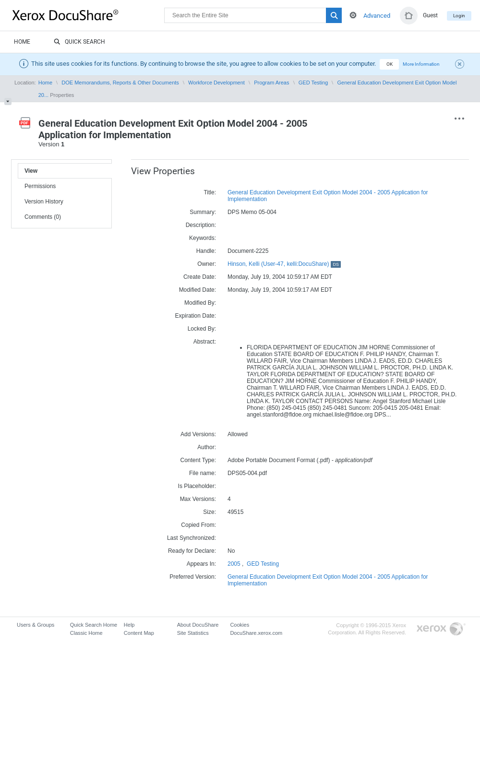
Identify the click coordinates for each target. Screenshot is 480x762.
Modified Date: (197, 289)
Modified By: (200, 302)
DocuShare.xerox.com (256, 633)
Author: (206, 447)
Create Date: (199, 277)
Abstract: (204, 341)
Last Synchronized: (191, 538)
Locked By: (202, 328)
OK (389, 64)
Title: (210, 192)
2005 (234, 563)
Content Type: (198, 460)
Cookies (239, 625)
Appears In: (201, 563)
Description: (201, 225)
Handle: (206, 251)
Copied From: (198, 525)
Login (459, 15)
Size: (209, 512)
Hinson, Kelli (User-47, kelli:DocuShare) (284, 264)
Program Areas (271, 82)
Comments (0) (42, 217)
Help (129, 625)
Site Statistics (193, 633)
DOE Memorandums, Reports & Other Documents (120, 82)
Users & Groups (35, 625)
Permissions (40, 186)
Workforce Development (216, 82)
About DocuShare (198, 625)
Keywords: (202, 238)
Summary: (203, 212)
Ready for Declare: (192, 551)
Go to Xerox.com (441, 629)
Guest (430, 15)
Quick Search (79, 42)
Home (22, 41)
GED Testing (313, 82)
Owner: (206, 264)
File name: (202, 473)
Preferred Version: (192, 576)
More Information (421, 64)
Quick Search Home (93, 625)
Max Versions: (198, 499)
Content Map (139, 633)
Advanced (376, 15)
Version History (43, 201)
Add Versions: (198, 434)
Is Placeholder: (197, 486)
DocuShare (88, 15)
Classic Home (86, 633)
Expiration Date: (195, 315)
